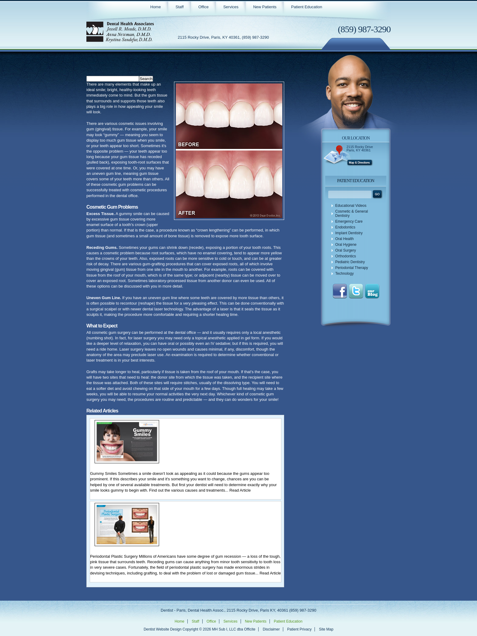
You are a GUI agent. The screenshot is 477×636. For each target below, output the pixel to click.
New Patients (265, 7)
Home (155, 7)
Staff (180, 7)
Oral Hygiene (346, 244)
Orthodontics (345, 256)
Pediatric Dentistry (350, 262)
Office (203, 7)
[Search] (112, 79)
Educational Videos (351, 205)
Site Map (326, 629)
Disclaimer (271, 629)
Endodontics (345, 227)
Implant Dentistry (349, 233)
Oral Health (344, 239)
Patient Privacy (299, 629)
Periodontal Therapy (351, 268)
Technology (344, 273)
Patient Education (306, 7)
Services (230, 7)
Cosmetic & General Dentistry (351, 213)
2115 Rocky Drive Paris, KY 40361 (359, 148)
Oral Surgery (345, 250)
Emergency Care (349, 221)
